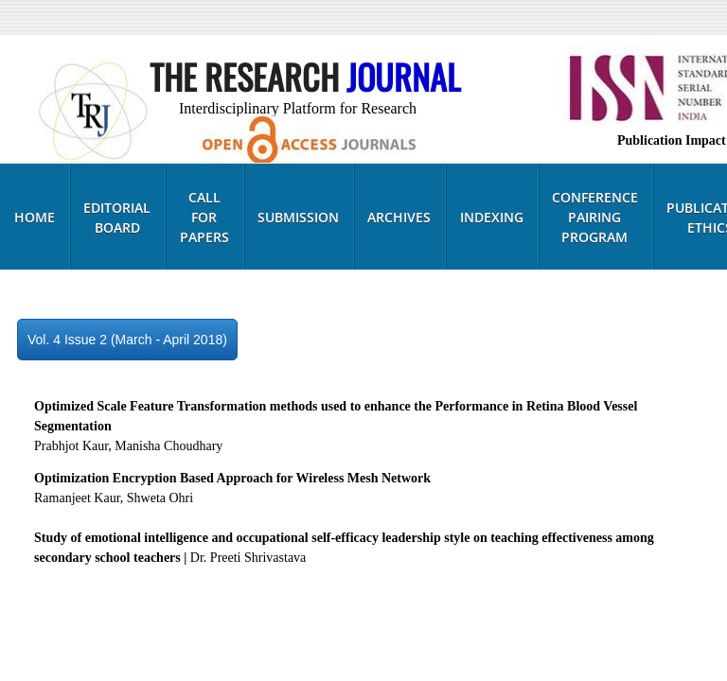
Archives (399, 217)
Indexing (491, 217)
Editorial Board (117, 217)
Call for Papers (204, 217)
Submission (298, 217)
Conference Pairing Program (595, 217)
